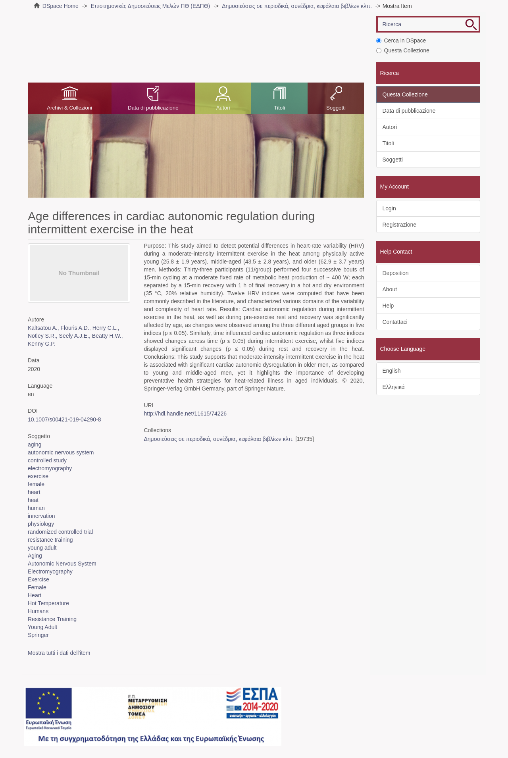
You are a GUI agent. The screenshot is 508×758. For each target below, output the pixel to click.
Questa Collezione (402, 50)
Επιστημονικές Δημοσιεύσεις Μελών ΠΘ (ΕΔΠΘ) (150, 6)
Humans (38, 611)
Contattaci (395, 322)
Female (37, 587)
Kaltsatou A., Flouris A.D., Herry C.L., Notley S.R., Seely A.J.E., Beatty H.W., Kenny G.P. (75, 336)
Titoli (279, 108)
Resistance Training (52, 619)
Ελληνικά (394, 387)
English (392, 370)
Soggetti (336, 108)
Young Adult (42, 627)
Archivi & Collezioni (69, 108)
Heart (34, 595)
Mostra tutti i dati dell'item (59, 653)
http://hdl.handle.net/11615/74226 (185, 413)
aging (34, 444)
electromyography (50, 468)
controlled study (47, 460)
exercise (38, 476)
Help (388, 305)
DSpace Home (60, 6)
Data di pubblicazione (153, 108)
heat (33, 500)
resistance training (50, 540)
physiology (41, 524)
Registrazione (400, 224)
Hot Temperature (48, 603)
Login (389, 208)
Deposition (396, 273)
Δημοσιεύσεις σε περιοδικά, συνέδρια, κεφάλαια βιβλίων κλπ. (297, 6)
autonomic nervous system (61, 452)
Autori (223, 108)
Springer (38, 635)
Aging (35, 555)
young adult (42, 547)
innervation (41, 516)
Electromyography (50, 571)
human (36, 508)
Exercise (38, 579)
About (390, 289)
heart (34, 492)
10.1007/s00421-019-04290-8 (64, 419)
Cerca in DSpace (401, 40)
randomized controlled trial (60, 532)
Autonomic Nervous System (62, 563)
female (36, 484)
